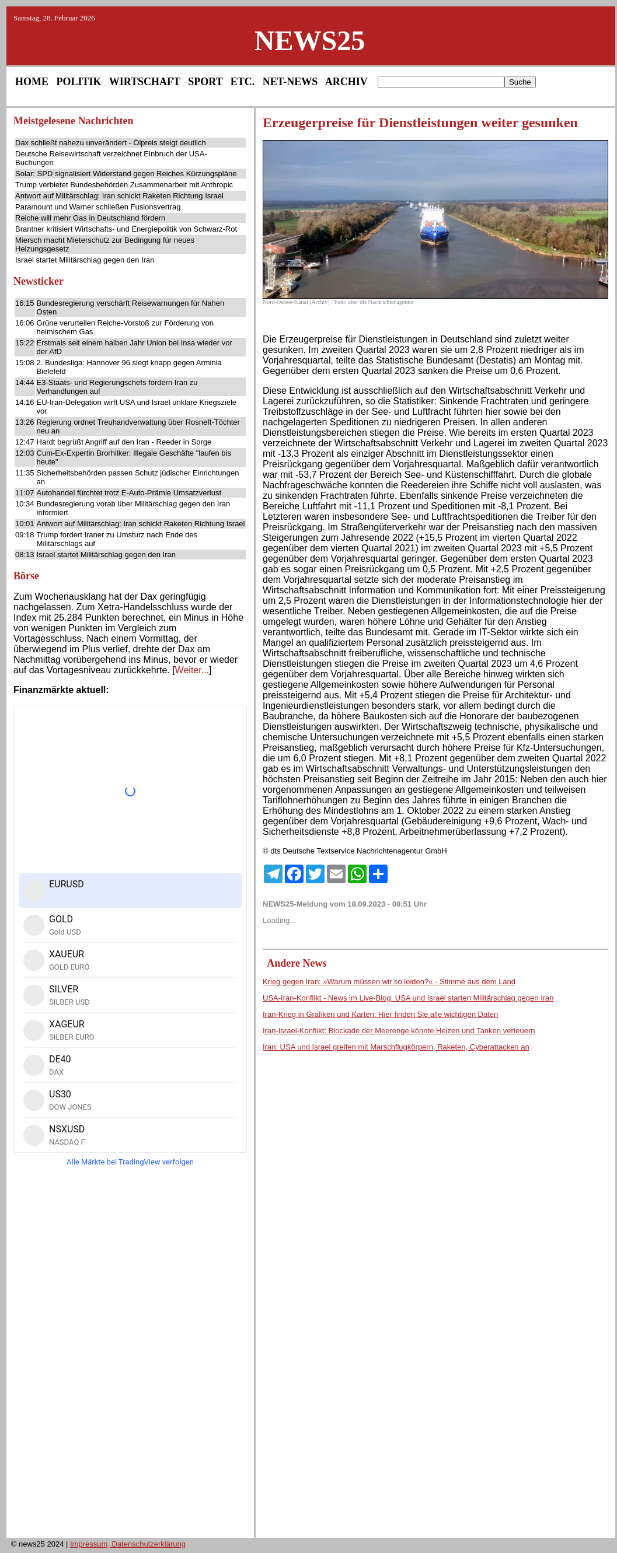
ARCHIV (346, 82)
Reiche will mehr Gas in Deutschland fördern (90, 218)
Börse (26, 576)
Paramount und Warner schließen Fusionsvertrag (97, 206)
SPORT (205, 82)
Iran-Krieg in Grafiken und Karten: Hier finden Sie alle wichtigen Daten (380, 1014)
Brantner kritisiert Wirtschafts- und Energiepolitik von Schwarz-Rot (126, 229)
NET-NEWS (290, 82)
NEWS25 (310, 40)
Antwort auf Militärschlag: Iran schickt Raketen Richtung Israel (119, 195)
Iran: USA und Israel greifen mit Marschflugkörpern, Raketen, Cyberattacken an (396, 1047)
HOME (31, 82)
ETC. (243, 82)
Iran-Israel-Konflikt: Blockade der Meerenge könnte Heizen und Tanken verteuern (399, 1030)
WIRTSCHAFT (144, 82)
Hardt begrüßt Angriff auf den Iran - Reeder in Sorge (124, 442)
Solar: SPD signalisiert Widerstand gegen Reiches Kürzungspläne (125, 173)
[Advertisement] (130, 1356)
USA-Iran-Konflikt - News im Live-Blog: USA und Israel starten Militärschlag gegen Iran (408, 998)
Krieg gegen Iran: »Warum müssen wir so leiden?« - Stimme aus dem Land (389, 981)
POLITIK (79, 82)
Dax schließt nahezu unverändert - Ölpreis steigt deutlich (110, 142)
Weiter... (192, 670)
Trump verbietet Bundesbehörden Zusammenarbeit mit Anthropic (124, 184)
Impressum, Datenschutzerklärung (128, 1544)
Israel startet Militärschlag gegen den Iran (84, 260)
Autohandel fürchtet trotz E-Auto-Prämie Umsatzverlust (129, 492)
